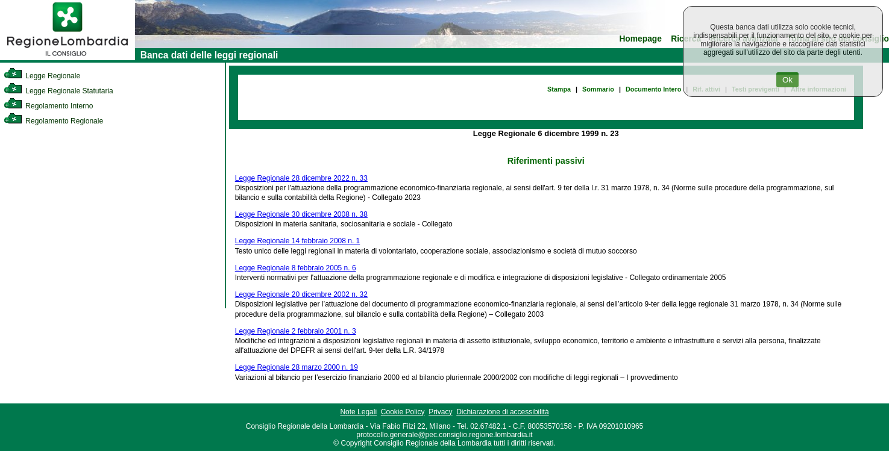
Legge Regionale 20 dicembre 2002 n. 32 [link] (301, 294)
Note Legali (358, 412)
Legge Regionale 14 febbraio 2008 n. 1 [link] (297, 241)
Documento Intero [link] (653, 89)
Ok (787, 79)
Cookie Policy (403, 412)
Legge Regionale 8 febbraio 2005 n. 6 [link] (295, 268)
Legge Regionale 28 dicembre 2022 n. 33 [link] (301, 178)
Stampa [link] (559, 89)
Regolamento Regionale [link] (53, 121)
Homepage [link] (640, 38)
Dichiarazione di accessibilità (502, 412)
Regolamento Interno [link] (48, 106)
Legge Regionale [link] (42, 76)
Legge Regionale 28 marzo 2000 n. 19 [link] (296, 367)
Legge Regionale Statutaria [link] (58, 91)
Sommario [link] (598, 89)
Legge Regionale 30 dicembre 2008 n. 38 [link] (301, 214)
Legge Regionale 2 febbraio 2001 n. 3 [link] (295, 331)
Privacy (440, 412)
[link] (67, 58)
